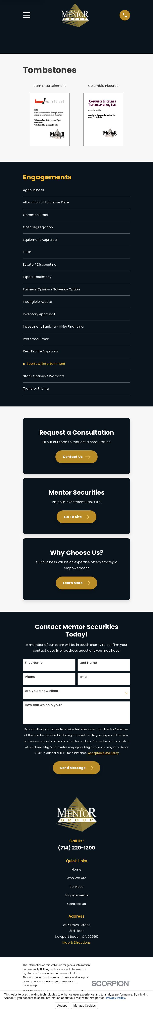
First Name (34, 668)
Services (76, 891)
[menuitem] (76, 190)
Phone (30, 682)
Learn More (76, 588)
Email (83, 682)
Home (76, 874)
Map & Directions (76, 947)
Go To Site (76, 522)
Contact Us (76, 462)
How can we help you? (43, 710)
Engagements (76, 900)
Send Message (76, 773)
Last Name (88, 668)
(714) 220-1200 (76, 853)
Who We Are (76, 883)
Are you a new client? (42, 696)
